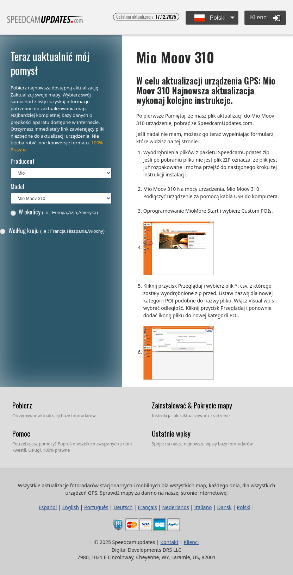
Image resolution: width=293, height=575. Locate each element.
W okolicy (54, 211)
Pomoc (21, 433)
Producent (23, 161)
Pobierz (22, 405)
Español (48, 507)
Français (147, 507)
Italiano (203, 507)
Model (17, 186)
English (70, 507)
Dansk (224, 507)
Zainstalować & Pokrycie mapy (192, 405)
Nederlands (175, 507)
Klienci (265, 18)
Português (96, 507)
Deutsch (122, 507)
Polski (210, 18)
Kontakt (169, 542)
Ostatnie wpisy (171, 433)
